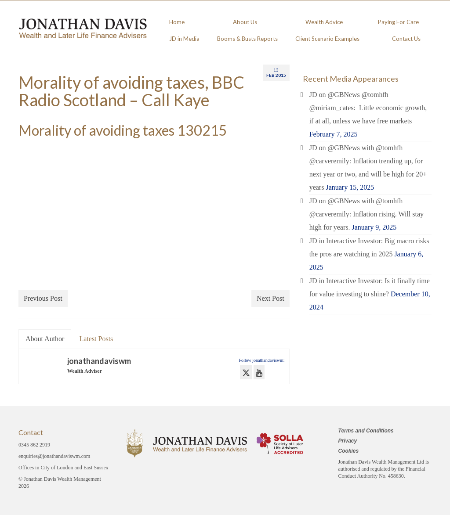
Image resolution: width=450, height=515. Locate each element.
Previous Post (43, 298)
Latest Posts (96, 338)
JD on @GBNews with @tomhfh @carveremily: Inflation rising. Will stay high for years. (366, 214)
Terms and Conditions (366, 431)
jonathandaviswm (99, 361)
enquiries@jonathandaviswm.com (54, 456)
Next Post (270, 298)
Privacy (347, 441)
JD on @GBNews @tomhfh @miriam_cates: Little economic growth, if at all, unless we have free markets (368, 108)
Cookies (348, 451)
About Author (44, 338)
